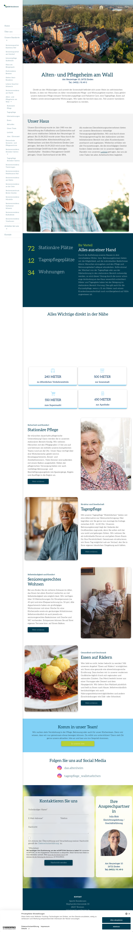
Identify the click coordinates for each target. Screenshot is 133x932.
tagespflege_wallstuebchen (82, 776)
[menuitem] (13, 26)
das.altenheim (73, 768)
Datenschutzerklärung (49, 843)
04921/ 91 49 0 (116, 869)
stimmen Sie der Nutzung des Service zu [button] (39, 857)
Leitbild (104, 152)
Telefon (63, 818)
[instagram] (59, 768)
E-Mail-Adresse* (35, 818)
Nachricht (32, 827)
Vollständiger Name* (37, 810)
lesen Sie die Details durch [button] (56, 855)
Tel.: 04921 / (74, 83)
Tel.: (106, 869)
